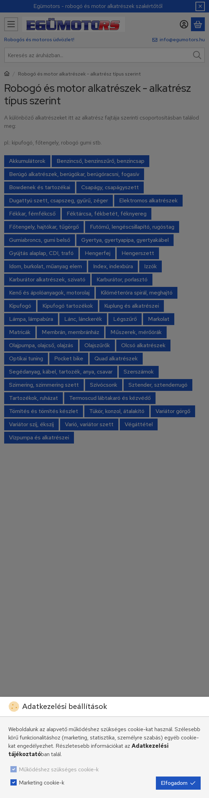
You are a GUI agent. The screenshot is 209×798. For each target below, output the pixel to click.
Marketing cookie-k (41, 782)
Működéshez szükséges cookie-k (59, 769)
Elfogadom (178, 783)
